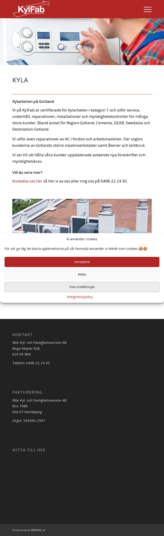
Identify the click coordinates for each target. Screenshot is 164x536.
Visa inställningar (82, 287)
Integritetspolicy (80, 296)
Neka (82, 274)
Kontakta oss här (27, 181)
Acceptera (82, 262)
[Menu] (145, 9)
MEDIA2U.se (38, 530)
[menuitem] (145, 9)
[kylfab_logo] (68, 9)
